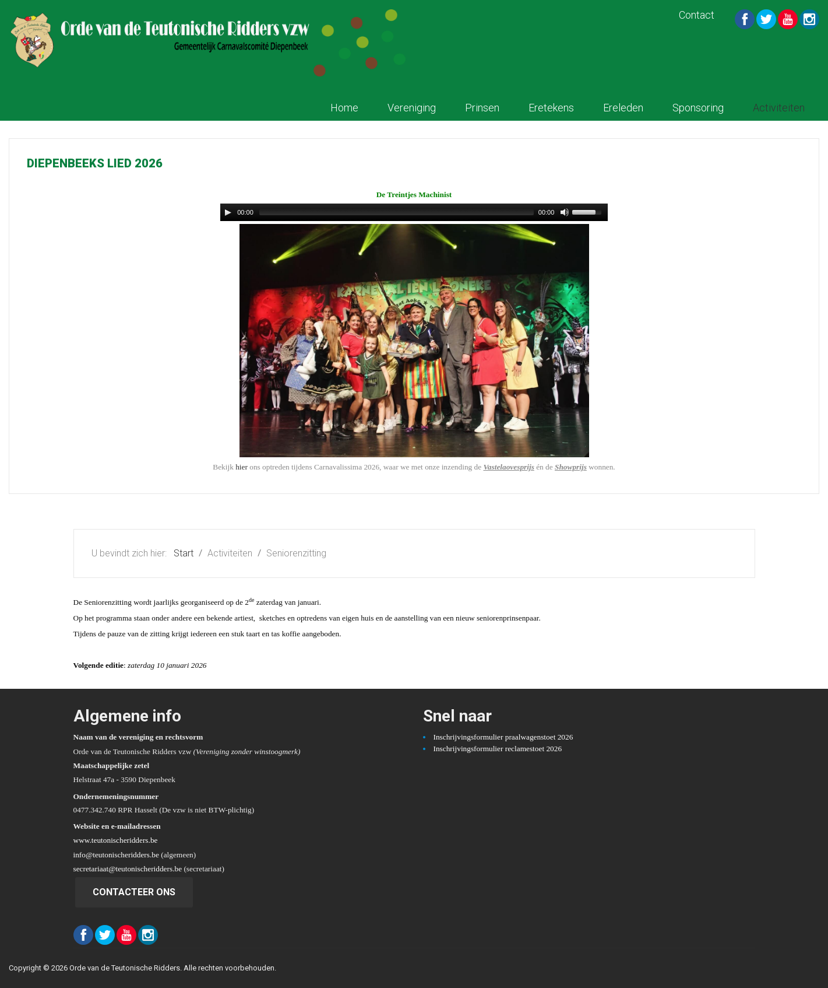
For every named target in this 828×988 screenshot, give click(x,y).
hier (241, 467)
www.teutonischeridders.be (115, 840)
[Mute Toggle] (564, 212)
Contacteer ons (134, 892)
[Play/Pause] (227, 212)
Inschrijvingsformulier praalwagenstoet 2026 (503, 737)
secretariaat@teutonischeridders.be (127, 868)
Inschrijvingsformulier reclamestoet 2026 (498, 748)
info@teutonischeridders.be (116, 854)
